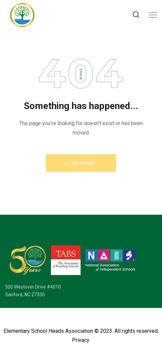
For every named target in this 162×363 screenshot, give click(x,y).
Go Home (80, 163)
